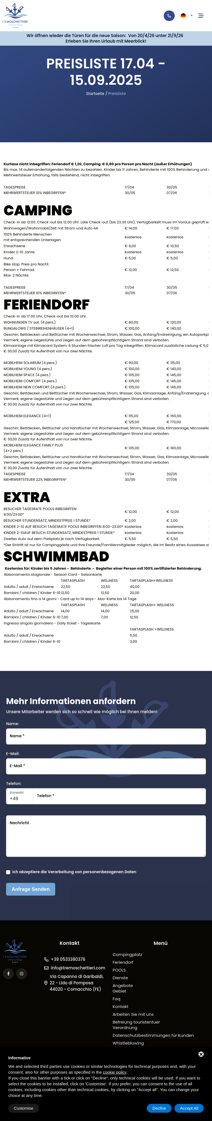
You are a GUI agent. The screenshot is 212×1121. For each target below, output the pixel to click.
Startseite (95, 93)
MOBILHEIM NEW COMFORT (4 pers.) (35, 387)
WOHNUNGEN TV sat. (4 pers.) (30, 322)
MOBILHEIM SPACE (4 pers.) (27, 375)
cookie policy (115, 1072)
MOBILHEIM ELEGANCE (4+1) (27, 416)
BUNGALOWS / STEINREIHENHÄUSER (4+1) (39, 328)
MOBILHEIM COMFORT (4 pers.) (30, 381)
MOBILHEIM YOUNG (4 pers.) (28, 369)
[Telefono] (169, 16)
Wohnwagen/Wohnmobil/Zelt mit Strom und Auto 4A (51, 228)
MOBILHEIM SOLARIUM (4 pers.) (30, 363)
